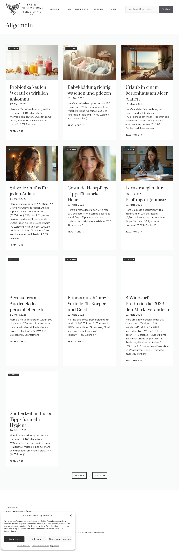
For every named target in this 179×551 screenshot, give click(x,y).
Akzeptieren (14, 539)
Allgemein (13, 49)
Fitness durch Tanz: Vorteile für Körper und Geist (87, 304)
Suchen (166, 9)
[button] (70, 515)
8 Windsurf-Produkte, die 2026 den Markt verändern (147, 304)
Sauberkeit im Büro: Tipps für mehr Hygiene (30, 419)
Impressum (54, 546)
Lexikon (57, 9)
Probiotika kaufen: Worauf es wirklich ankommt (29, 93)
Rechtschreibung (78, 9)
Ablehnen (36, 539)
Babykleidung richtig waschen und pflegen (89, 90)
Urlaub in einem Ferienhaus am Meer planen (146, 93)
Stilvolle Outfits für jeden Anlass (29, 191)
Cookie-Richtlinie (23, 546)
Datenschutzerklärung (40, 546)
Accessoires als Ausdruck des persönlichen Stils (28, 304)
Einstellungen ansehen (60, 539)
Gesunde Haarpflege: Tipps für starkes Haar (89, 194)
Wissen (116, 9)
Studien (98, 9)
